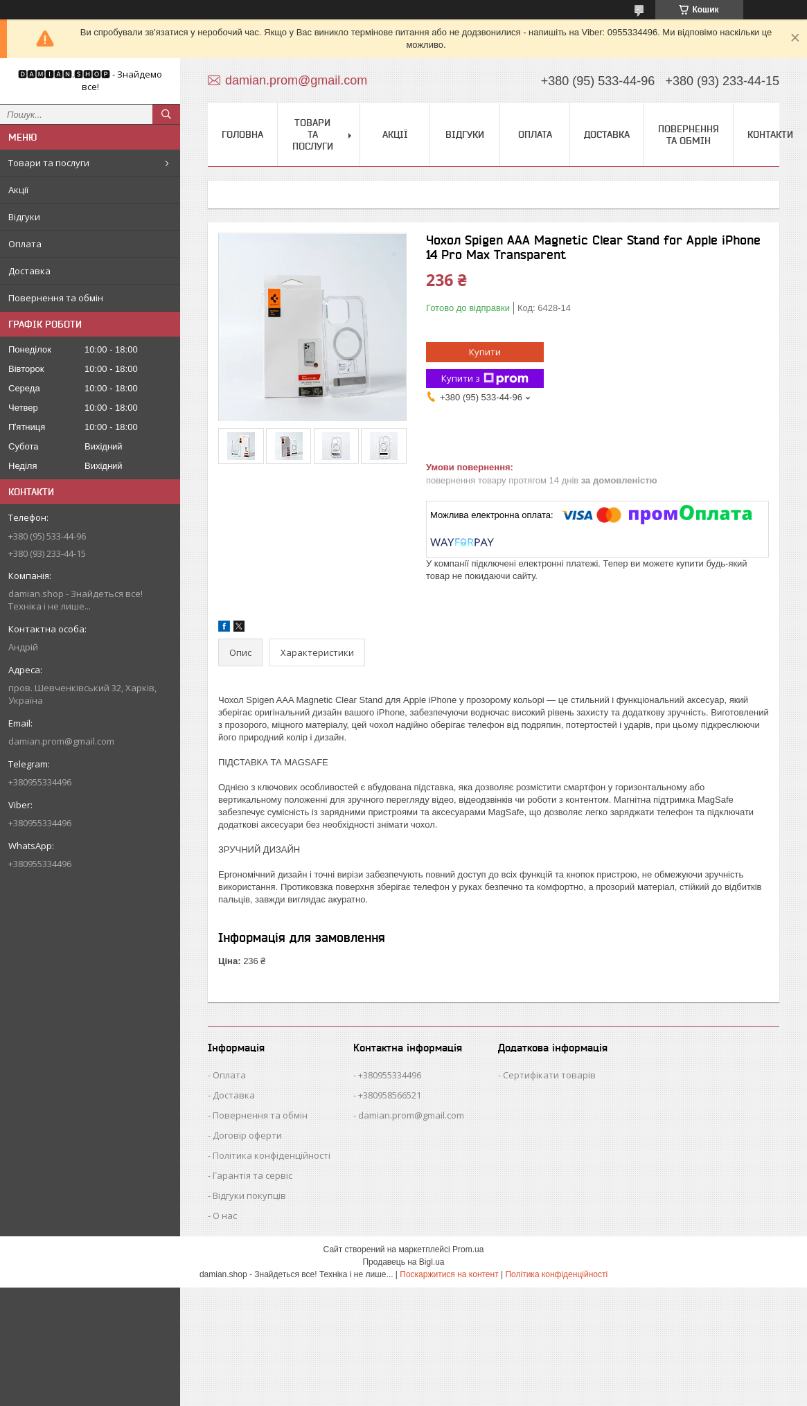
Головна (242, 134)
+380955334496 (389, 1075)
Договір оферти (247, 1135)
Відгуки (24, 217)
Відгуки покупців (249, 1195)
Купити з (485, 378)
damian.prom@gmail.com (61, 741)
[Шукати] (166, 114)
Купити (485, 352)
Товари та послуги (48, 163)
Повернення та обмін (55, 298)
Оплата (25, 244)
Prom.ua (468, 1249)
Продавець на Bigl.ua (403, 1262)
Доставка (29, 271)
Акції (18, 190)
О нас (225, 1215)
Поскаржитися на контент (449, 1274)
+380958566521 (389, 1095)
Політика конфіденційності (271, 1155)
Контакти (770, 134)
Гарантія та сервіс (252, 1175)
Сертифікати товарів (549, 1075)
